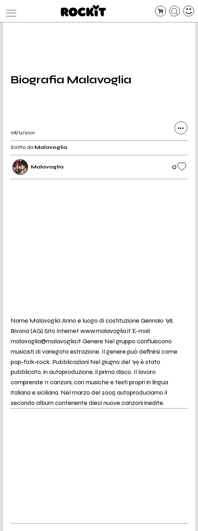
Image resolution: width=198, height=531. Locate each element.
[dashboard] (188, 11)
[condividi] (181, 127)
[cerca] (174, 11)
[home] (83, 10)
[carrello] (160, 11)
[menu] (9, 11)
